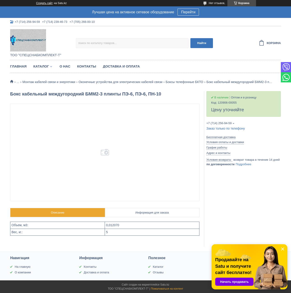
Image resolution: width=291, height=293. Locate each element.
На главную (22, 266)
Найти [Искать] (201, 43)
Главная (18, 66)
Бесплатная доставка (221, 137)
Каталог (41, 66)
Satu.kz (164, 284)
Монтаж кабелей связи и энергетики (49, 82)
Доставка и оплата (121, 66)
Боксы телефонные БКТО (184, 82)
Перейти (188, 12)
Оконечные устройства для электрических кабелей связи (120, 82)
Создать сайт (44, 3)
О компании (23, 272)
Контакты (86, 66)
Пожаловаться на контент (167, 288)
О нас (65, 66)
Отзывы (158, 272)
